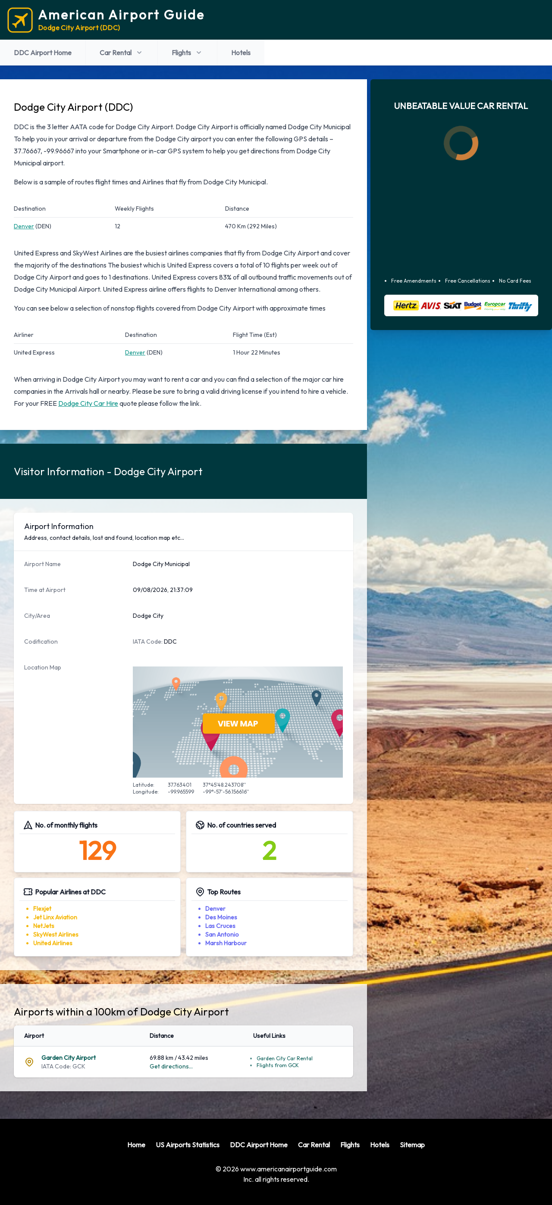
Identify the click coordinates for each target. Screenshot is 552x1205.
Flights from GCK (278, 1065)
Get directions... (171, 1066)
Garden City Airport (68, 1058)
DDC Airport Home (43, 52)
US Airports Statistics (188, 1144)
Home (136, 1144)
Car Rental (122, 52)
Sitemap (412, 1144)
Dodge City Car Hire (88, 403)
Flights (187, 52)
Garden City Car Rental (285, 1058)
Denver (24, 226)
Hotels (241, 52)
